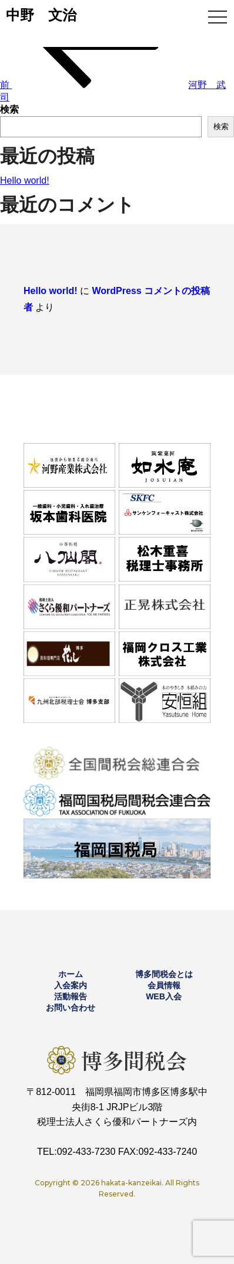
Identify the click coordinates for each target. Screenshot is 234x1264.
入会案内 (70, 985)
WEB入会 (164, 996)
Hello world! (24, 180)
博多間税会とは (164, 974)
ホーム (70, 974)
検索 (9, 109)
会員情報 (164, 985)
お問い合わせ (70, 1007)
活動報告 (70, 996)
